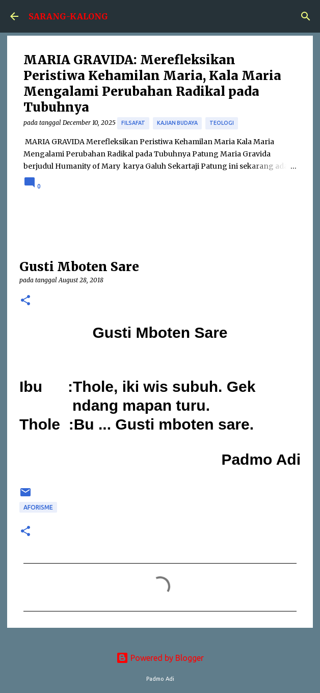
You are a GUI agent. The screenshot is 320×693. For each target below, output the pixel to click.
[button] (25, 301)
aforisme (38, 507)
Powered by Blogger (160, 657)
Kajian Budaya (177, 123)
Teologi (221, 123)
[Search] (306, 16)
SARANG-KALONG (68, 16)
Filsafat (133, 123)
